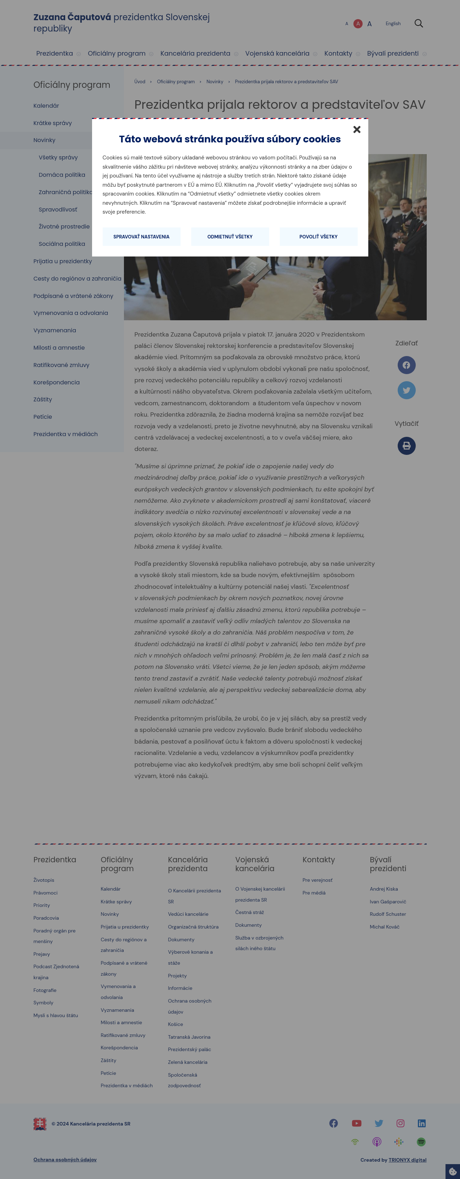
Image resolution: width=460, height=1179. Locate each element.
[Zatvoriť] (357, 129)
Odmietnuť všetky (230, 237)
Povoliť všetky (318, 237)
